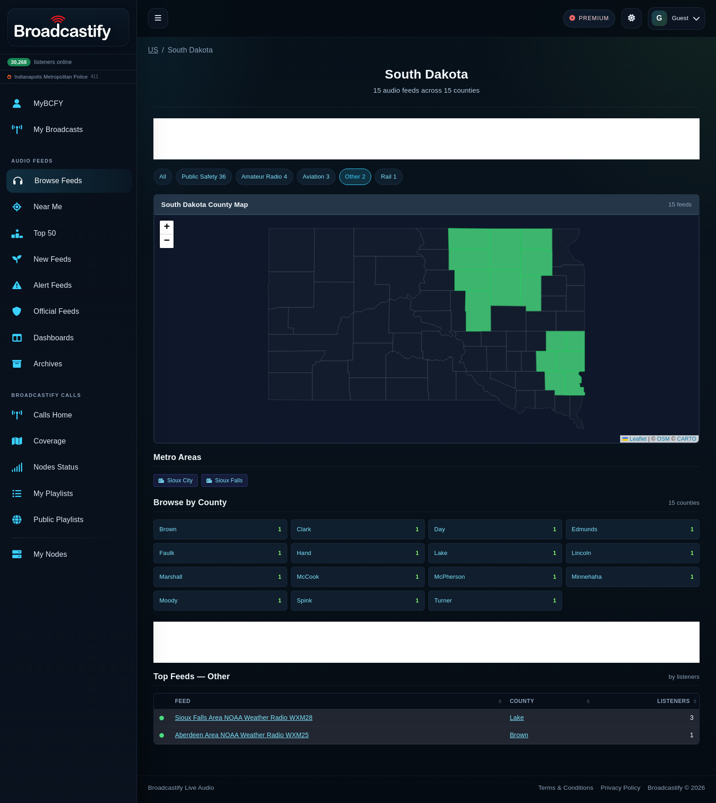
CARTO (686, 439)
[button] (167, 227)
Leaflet (634, 439)
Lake (517, 717)
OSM (663, 439)
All (162, 176)
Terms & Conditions (566, 787)
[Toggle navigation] (158, 18)
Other (355, 176)
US (153, 50)
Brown (519, 735)
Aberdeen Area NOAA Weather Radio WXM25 (242, 735)
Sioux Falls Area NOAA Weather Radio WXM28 (243, 717)
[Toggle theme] (631, 18)
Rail (388, 176)
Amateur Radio (264, 176)
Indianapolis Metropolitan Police (51, 76)
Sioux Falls (224, 480)
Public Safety (204, 176)
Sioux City (175, 480)
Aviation (316, 176)
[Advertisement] (426, 138)
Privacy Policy (621, 787)
